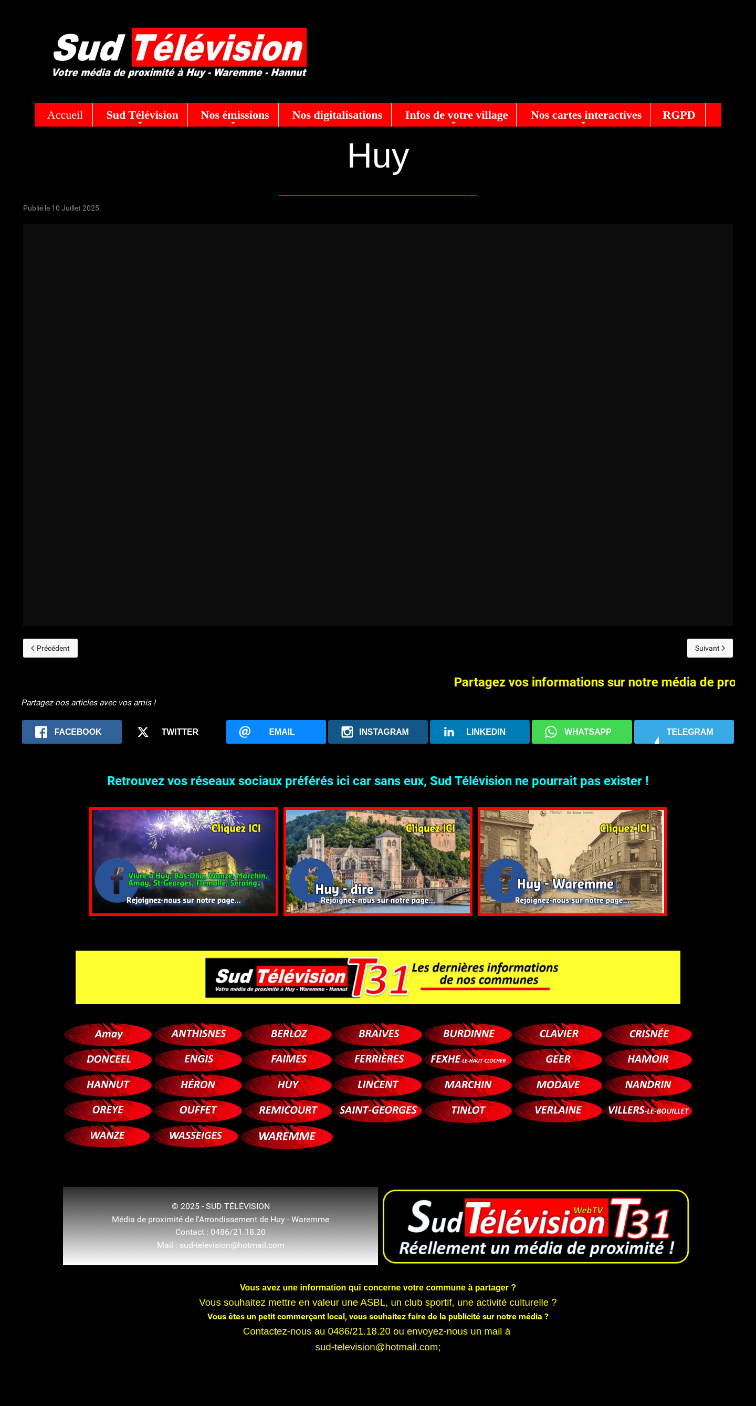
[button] (140, 115)
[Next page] (710, 648)
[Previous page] (50, 648)
